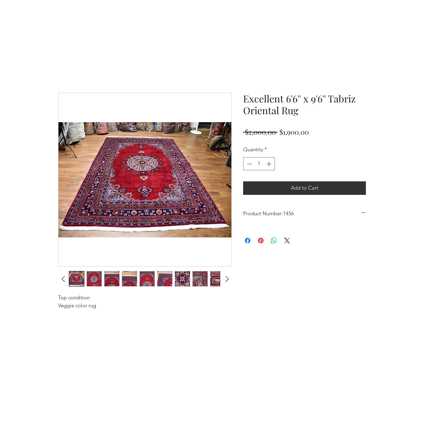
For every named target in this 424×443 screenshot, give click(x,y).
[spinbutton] (259, 163)
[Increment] (269, 163)
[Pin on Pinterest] (261, 240)
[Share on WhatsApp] (274, 240)
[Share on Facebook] (247, 240)
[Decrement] (249, 163)
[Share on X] (287, 240)
